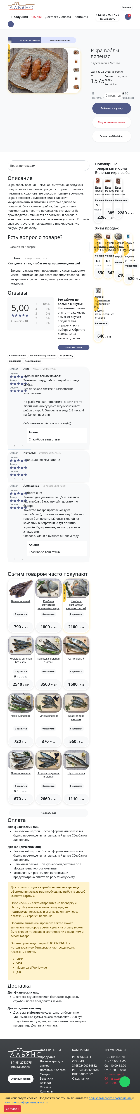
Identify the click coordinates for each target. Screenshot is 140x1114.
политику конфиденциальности (26, 1102)
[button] (11, 24)
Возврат (45, 1083)
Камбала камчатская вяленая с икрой (76, 604)
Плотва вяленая (20, 773)
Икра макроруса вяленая (111, 191)
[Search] (48, 165)
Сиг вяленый (76, 658)
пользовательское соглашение (110, 1098)
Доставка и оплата (58, 17)
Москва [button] (126, 7)
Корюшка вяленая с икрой (48, 660)
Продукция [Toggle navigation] (20, 17)
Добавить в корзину (111, 108)
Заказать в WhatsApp (111, 136)
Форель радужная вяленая (48, 774)
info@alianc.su (20, 1067)
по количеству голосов (43, 355)
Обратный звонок (20, 1078)
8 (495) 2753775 (21, 1063)
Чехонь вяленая (20, 715)
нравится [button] (113, 96)
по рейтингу (66, 355)
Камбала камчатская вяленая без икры (49, 604)
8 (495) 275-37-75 (107, 15)
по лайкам (15, 360)
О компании (80, 1078)
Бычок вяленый (20, 601)
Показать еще (48, 812)
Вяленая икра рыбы (30, 40)
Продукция (47, 1057)
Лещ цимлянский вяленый (102, 246)
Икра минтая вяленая (120, 191)
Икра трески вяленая (100, 191)
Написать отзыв (73, 347)
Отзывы (45, 1087)
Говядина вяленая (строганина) (113, 246)
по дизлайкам (33, 360)
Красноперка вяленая (76, 717)
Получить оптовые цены (111, 122)
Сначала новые (17, 355)
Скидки (37, 17)
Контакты (81, 17)
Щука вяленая (76, 773)
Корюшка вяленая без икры (21, 660)
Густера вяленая (48, 715)
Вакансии (46, 1078)
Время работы (107, 18)
